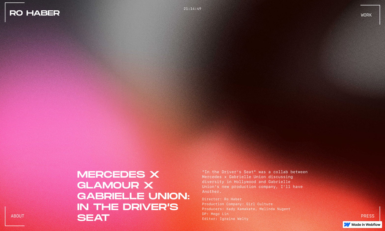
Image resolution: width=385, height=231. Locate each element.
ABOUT (17, 216)
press (367, 216)
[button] (369, 15)
